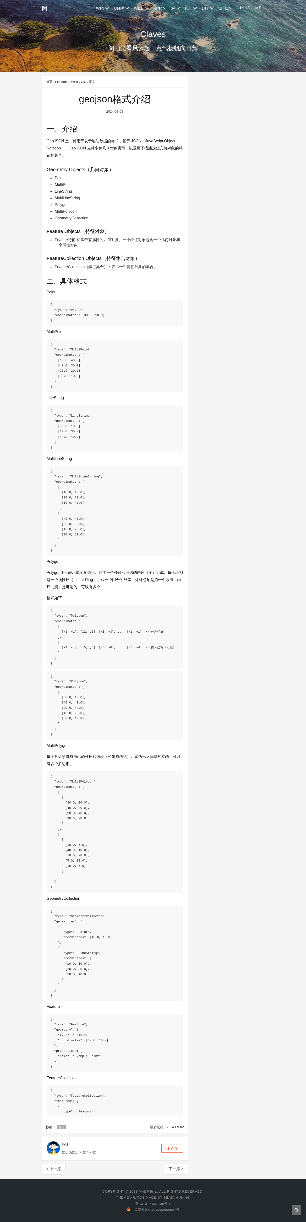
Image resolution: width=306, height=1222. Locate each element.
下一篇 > (176, 1169)
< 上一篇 (53, 1169)
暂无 (61, 1127)
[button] (172, 1148)
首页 (49, 82)
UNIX (119, 8)
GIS (83, 82)
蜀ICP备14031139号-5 (153, 1203)
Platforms (61, 82)
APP (157, 8)
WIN (100, 8)
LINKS (243, 8)
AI (173, 8)
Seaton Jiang (177, 1197)
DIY (205, 8)
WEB (139, 8)
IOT (188, 8)
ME (258, 8)
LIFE (223, 8)
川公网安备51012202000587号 (153, 1209)
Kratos (137, 1197)
